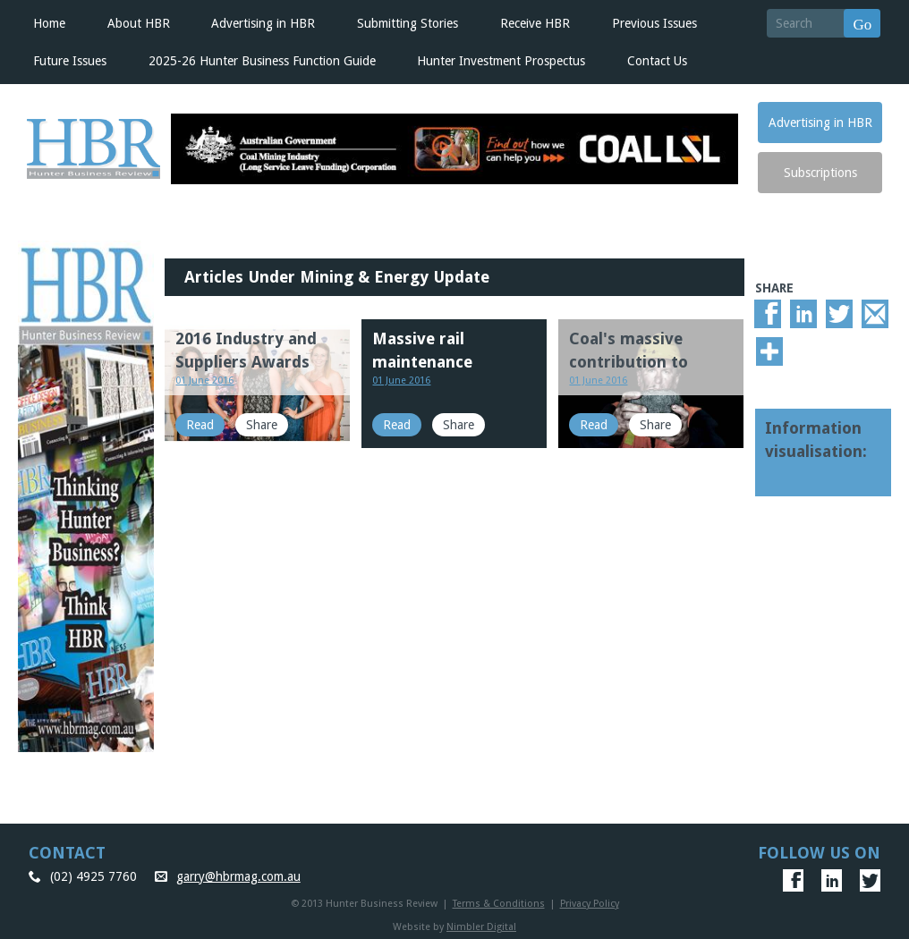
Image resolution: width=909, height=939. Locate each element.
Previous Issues (654, 23)
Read (200, 425)
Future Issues (69, 61)
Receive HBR (535, 23)
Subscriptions (820, 172)
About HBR (138, 23)
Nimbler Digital (481, 927)
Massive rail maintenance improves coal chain (449, 361)
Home (49, 23)
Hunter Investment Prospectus (501, 61)
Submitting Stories (407, 23)
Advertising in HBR (263, 23)
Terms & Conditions (499, 903)
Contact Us (657, 61)
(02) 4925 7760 (93, 876)
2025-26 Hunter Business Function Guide (262, 61)
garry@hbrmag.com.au (238, 876)
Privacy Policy (589, 903)
